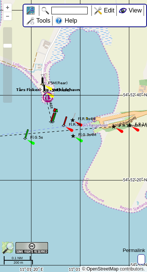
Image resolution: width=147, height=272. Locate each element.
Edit (109, 10)
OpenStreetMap (103, 269)
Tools (43, 20)
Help (71, 20)
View (135, 10)
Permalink (134, 250)
